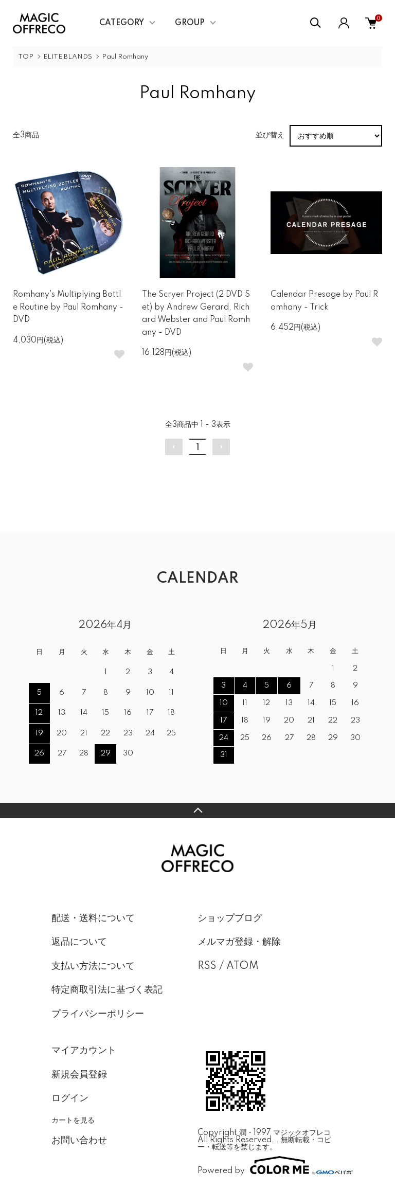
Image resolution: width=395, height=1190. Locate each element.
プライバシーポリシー (97, 1014)
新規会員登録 (79, 1075)
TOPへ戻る (197, 810)
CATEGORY (121, 23)
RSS (207, 966)
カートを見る (73, 1120)
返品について (79, 942)
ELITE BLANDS (67, 56)
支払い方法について (93, 966)
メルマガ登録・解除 (239, 942)
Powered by (271, 1165)
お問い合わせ (79, 1140)
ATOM (242, 966)
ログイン (69, 1098)
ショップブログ (230, 918)
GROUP (190, 23)
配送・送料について (93, 918)
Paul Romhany (125, 56)
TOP (25, 56)
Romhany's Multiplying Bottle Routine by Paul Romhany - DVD (68, 307)
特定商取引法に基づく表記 (107, 990)
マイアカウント (83, 1050)
